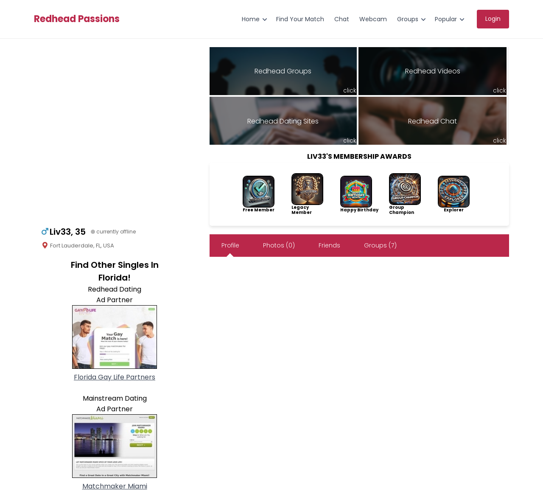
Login (493, 18)
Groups (407, 19)
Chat (341, 19)
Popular (446, 19)
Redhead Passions (77, 19)
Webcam (373, 19)
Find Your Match (300, 19)
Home (251, 19)
